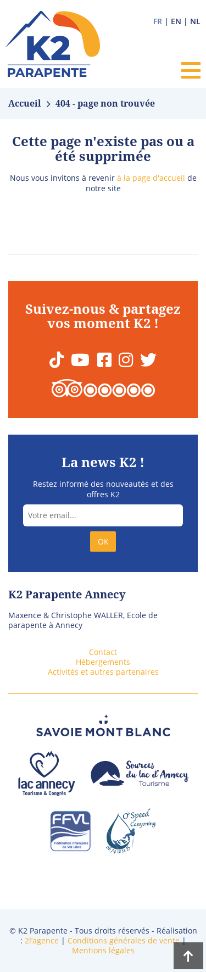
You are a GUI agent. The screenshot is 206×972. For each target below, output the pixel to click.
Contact (103, 652)
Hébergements (103, 662)
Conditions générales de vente (124, 940)
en (176, 21)
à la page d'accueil (151, 178)
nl (195, 21)
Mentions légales (103, 950)
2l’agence (42, 940)
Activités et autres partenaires (103, 671)
